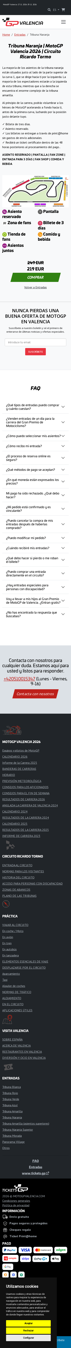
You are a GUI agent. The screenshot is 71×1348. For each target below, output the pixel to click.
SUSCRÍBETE (35, 351)
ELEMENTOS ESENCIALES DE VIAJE (25, 961)
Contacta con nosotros (35, 693)
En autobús (9, 949)
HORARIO (8, 775)
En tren (7, 943)
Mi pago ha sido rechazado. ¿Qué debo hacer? (32, 495)
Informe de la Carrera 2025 (19, 763)
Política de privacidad (15, 1205)
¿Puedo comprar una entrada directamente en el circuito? (26, 573)
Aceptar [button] (28, 1323)
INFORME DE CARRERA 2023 (21, 836)
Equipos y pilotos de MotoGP (20, 750)
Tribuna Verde (10, 1099)
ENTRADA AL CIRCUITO (17, 865)
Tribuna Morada (12, 1136)
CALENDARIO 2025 (14, 824)
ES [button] (55, 10)
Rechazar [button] (28, 1330)
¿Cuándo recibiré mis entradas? (27, 548)
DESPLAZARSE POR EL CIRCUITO (24, 967)
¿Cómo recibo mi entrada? (24, 446)
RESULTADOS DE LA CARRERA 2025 (25, 830)
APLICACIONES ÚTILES (17, 1010)
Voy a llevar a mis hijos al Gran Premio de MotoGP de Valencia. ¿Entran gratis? (33, 600)
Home (6, 34)
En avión (7, 937)
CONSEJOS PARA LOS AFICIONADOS (25, 787)
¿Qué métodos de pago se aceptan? (30, 469)
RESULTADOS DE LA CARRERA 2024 (25, 817)
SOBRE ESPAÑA (12, 1039)
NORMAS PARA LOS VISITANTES (23, 871)
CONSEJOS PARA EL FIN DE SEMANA (25, 793)
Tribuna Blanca (11, 1087)
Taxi (4, 980)
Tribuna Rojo (10, 1093)
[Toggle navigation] (63, 22)
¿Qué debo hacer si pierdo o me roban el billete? (32, 560)
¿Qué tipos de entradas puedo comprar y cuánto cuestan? (32, 407)
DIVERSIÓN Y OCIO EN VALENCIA (24, 1058)
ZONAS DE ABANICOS (16, 889)
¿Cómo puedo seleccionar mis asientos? (33, 436)
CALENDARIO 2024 (14, 811)
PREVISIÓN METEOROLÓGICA (21, 781)
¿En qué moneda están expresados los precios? (32, 481)
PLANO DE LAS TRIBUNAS (19, 896)
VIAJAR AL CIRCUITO (15, 925)
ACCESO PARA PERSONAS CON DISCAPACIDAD (32, 883)
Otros (6, 1148)
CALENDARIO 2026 (14, 756)
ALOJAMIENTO (11, 998)
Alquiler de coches (13, 986)
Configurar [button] (28, 1338)
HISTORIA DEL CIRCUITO (18, 877)
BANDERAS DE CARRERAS (19, 769)
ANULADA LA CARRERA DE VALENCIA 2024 (30, 805)
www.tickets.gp (35, 1173)
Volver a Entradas (35, 287)
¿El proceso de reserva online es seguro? (28, 458)
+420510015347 (19, 678)
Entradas (20, 34)
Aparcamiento (11, 974)
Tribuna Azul (10, 1105)
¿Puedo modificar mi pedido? (26, 538)
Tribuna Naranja (12, 1117)
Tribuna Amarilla (12, 1111)
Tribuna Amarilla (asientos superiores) (25, 1123)
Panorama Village (13, 1142)
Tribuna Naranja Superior (17, 1129)
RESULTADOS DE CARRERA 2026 (23, 799)
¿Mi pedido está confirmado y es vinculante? (28, 509)
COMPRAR (35, 277)
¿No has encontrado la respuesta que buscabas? (31, 614)
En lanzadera (10, 955)
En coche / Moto (12, 931)
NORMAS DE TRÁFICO (16, 992)
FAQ (35, 1161)
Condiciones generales (16, 1201)
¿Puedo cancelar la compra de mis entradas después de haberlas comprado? (29, 524)
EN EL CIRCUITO (12, 1004)
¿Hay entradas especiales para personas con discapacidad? (27, 587)
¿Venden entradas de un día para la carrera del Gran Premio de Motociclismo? (30, 422)
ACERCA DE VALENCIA (16, 1045)
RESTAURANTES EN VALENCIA (22, 1052)
